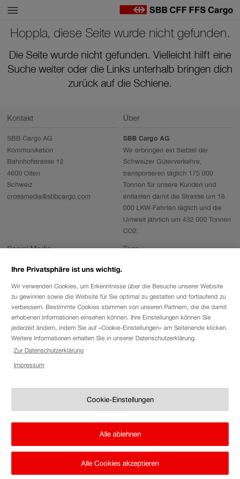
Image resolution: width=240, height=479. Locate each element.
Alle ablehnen (120, 441)
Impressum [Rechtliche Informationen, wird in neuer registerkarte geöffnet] (29, 372)
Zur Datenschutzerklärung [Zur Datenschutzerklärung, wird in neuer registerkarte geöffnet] (48, 357)
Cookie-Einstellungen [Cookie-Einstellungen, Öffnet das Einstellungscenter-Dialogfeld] (120, 407)
